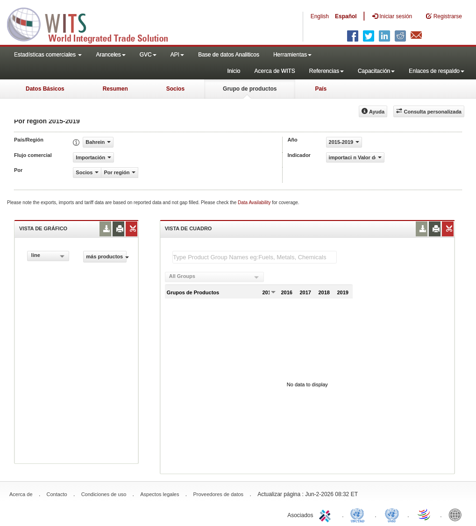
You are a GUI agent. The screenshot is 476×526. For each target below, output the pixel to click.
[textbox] (254, 257)
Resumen (115, 88)
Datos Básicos (45, 88)
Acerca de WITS (274, 71)
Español (346, 16)
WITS (93, 23)
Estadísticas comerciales (48, 54)
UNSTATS (392, 514)
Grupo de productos (250, 88)
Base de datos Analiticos (228, 54)
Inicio (233, 71)
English (320, 16)
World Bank (457, 514)
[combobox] (48, 256)
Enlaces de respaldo (436, 71)
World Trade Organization (424, 514)
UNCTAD (359, 514)
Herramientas (292, 54)
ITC (326, 514)
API (177, 54)
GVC (148, 54)
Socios (175, 88)
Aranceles (110, 54)
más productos (106, 256)
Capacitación (376, 71)
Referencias (326, 71)
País (321, 88)
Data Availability (255, 202)
